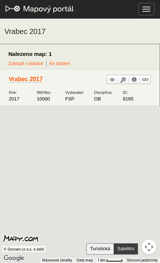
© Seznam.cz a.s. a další (24, 249)
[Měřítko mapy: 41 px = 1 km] (110, 260)
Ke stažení (59, 63)
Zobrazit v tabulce (25, 63)
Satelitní (125, 248)
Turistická (100, 248)
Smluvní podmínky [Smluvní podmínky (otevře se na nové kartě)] (142, 260)
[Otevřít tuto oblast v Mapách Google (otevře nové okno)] (14, 258)
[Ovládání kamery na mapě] (149, 247)
